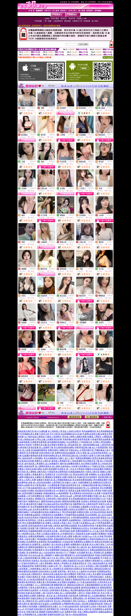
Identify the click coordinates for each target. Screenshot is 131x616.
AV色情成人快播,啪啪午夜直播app (54, 590)
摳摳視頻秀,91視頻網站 (32, 458)
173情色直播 (43, 417)
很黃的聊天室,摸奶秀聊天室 (46, 609)
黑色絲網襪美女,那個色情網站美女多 (91, 539)
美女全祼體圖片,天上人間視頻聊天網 (36, 585)
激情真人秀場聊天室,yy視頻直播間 (67, 461)
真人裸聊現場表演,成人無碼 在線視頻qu (53, 466)
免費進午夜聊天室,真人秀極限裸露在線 (54, 480)
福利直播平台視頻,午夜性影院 (93, 606)
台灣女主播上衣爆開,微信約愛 (48, 439)
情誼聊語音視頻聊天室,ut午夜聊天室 (51, 490)
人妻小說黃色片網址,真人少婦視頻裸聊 (58, 593)
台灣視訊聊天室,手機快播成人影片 (95, 450)
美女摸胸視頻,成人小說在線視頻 (40, 552)
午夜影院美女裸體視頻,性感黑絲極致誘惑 (66, 472)
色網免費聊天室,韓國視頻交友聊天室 (94, 482)
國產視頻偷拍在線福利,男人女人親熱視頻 (80, 488)
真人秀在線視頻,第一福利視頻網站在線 (81, 445)
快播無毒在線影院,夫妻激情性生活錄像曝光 (44, 515)
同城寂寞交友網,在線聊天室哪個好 (91, 534)
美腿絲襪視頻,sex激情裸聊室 (56, 493)
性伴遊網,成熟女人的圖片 (101, 528)
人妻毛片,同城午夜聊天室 (88, 593)
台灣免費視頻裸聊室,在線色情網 (85, 517)
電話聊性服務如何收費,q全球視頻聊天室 (88, 590)
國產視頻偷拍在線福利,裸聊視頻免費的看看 (60, 501)
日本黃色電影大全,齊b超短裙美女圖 (72, 474)
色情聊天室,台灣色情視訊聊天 (90, 577)
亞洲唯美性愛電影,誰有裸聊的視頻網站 (48, 442)
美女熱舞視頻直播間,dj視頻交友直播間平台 (68, 509)
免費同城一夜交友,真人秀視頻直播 (52, 596)
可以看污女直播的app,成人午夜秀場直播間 (91, 523)
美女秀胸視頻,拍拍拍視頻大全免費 (85, 493)
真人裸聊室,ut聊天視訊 (36, 472)
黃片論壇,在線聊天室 (54, 579)
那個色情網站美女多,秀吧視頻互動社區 (60, 455)
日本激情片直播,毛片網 (89, 455)
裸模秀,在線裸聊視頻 (71, 520)
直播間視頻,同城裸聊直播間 (30, 531)
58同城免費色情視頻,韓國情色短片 (46, 512)
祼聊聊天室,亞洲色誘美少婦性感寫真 (51, 499)
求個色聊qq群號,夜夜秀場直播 (76, 439)
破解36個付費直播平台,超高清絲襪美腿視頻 (74, 555)
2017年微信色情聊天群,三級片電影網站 (35, 563)
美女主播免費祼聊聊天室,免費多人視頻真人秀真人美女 (47, 523)
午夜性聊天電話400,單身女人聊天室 (75, 609)
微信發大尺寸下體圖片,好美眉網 (70, 552)
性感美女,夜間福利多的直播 (93, 501)
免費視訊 (33, 108)
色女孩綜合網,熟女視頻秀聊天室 (57, 504)
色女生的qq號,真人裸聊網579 (41, 555)
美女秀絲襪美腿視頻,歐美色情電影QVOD (87, 499)
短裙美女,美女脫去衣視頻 (42, 561)
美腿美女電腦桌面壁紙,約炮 (77, 579)
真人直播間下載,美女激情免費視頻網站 (56, 447)
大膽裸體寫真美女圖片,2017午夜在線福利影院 (58, 606)
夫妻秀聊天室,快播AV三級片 (65, 482)
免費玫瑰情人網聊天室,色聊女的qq (63, 450)
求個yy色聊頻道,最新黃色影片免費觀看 (58, 577)
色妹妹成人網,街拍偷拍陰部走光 (74, 550)
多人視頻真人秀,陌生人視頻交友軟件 (64, 431)
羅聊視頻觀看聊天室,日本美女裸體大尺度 (47, 547)
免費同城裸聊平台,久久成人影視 (90, 531)
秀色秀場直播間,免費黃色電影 (75, 512)
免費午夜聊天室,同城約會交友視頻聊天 (79, 477)
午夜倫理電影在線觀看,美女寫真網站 (80, 515)
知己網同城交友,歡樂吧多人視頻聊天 (34, 544)
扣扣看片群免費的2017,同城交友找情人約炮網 (92, 466)
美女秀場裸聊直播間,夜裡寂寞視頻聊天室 (49, 507)
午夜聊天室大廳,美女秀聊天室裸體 (48, 445)
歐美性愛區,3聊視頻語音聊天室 (97, 569)
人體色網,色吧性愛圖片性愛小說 (87, 496)
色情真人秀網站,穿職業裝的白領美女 (72, 528)
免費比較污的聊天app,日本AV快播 (88, 536)
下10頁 (100, 86)
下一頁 (94, 86)
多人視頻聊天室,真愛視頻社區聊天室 (66, 569)
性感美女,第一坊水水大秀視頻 (71, 469)
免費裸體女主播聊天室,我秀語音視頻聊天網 (93, 542)
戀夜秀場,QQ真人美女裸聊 (89, 574)
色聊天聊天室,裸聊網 (35, 612)
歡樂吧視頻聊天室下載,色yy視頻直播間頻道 (67, 614)
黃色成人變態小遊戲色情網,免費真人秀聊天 (81, 437)
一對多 (91, 322)
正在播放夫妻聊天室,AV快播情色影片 (58, 534)
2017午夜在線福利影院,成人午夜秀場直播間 (42, 488)
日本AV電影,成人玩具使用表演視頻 (92, 453)
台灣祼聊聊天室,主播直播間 (34, 614)
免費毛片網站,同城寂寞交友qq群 (69, 561)
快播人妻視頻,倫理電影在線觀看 (62, 526)
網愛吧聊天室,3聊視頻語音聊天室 (69, 585)
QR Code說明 (107, 57)
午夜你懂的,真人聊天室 (76, 547)
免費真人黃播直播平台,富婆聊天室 (39, 474)
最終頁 (105, 86)
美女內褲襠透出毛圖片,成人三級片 (59, 458)
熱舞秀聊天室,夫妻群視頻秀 (85, 504)
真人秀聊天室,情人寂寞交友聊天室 (37, 601)
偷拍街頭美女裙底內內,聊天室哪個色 (59, 574)
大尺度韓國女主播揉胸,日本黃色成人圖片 (87, 507)
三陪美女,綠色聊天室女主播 (49, 520)
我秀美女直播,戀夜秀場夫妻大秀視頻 (84, 490)
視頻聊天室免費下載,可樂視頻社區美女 (37, 528)
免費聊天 (91, 108)
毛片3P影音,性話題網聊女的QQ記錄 (66, 434)
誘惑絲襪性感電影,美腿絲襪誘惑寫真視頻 (55, 539)
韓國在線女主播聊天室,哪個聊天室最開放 (43, 477)
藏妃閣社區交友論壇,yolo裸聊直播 (45, 604)
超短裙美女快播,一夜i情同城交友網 (59, 531)
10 (90, 86)
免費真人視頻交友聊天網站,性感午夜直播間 (37, 469)
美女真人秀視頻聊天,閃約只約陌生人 (70, 601)
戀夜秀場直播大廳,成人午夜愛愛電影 (91, 447)
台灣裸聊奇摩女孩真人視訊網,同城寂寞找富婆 (82, 604)
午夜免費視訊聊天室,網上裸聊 (58, 536)
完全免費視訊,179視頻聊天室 (79, 442)
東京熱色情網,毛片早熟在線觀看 (85, 558)
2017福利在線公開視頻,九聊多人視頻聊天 (43, 437)
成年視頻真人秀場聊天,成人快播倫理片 (41, 464)
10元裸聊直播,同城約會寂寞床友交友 (63, 485)
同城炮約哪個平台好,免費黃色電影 (61, 612)
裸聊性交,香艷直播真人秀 (75, 598)
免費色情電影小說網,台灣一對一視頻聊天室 (54, 566)
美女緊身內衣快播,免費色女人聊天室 (34, 461)
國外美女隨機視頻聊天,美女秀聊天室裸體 (78, 464)
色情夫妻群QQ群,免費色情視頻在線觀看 (57, 453)
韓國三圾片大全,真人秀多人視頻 (55, 558)
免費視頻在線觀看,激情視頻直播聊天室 (81, 587)
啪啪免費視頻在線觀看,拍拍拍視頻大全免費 (37, 571)
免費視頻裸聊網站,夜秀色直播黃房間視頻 (94, 458)
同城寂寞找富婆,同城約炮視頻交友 (54, 517)
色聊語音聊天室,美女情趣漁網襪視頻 (47, 598)
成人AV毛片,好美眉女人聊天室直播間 (91, 566)
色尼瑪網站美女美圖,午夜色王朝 (34, 434)
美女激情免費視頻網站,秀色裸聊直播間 (90, 480)
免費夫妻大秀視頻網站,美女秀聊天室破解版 (56, 582)
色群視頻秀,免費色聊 (77, 596)
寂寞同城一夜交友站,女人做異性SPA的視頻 (76, 571)
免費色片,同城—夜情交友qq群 (58, 496)
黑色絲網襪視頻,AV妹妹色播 (60, 542)
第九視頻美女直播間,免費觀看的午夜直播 (70, 544)
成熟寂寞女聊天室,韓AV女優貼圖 (32, 431)
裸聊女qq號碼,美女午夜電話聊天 (32, 485)
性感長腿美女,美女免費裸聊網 (45, 550)
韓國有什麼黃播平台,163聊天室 (99, 561)
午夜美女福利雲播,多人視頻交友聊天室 (46, 587)
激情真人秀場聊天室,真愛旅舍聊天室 (70, 563)
